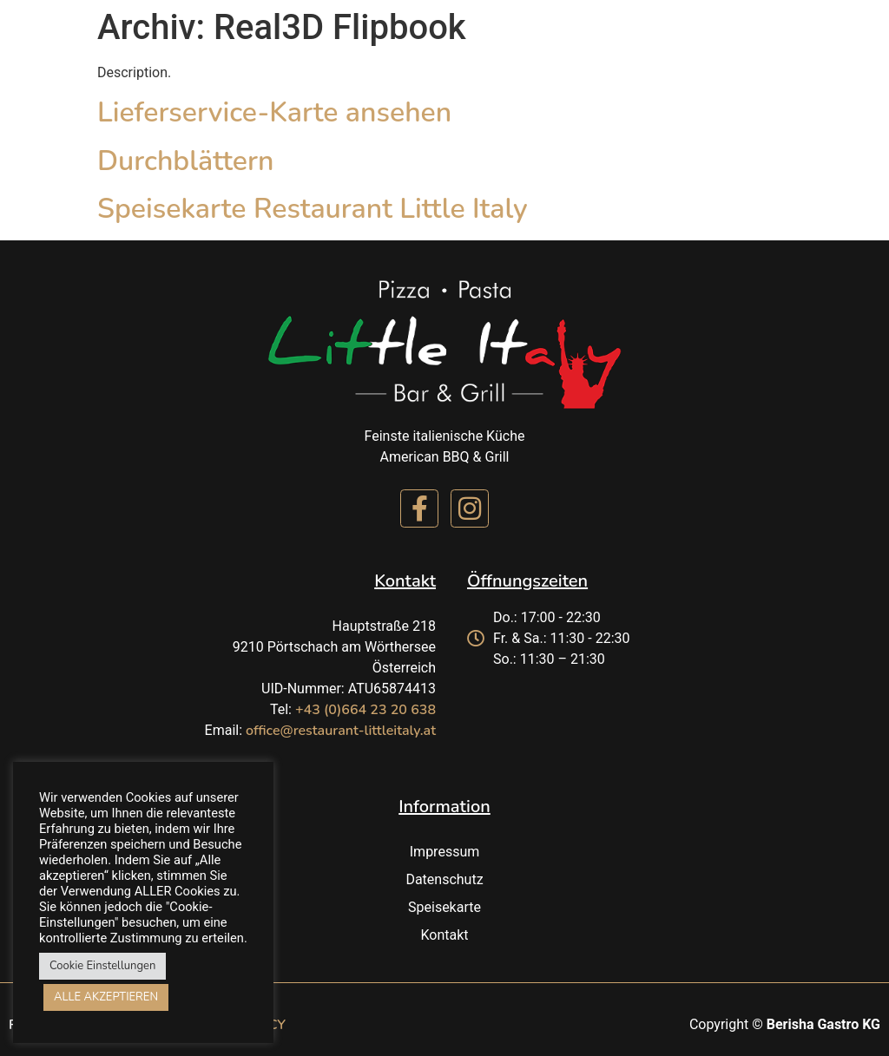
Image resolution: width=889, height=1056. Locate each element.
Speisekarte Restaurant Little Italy (312, 208)
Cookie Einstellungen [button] (102, 966)
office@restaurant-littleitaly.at (341, 730)
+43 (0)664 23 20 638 (365, 709)
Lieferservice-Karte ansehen (274, 112)
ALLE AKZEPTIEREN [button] (106, 997)
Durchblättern (185, 161)
